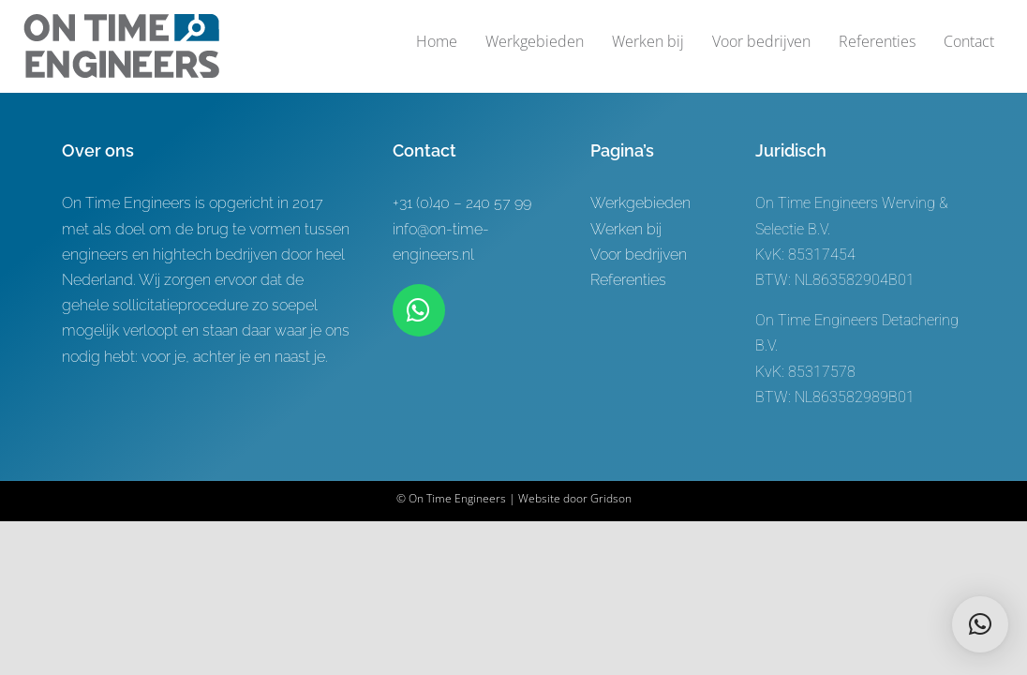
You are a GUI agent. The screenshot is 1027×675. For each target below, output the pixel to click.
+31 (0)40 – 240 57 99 (462, 203)
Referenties (628, 280)
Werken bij (626, 229)
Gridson (611, 498)
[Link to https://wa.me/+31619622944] (419, 310)
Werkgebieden (640, 203)
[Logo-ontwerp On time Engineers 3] (121, 21)
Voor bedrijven (638, 254)
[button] (980, 624)
